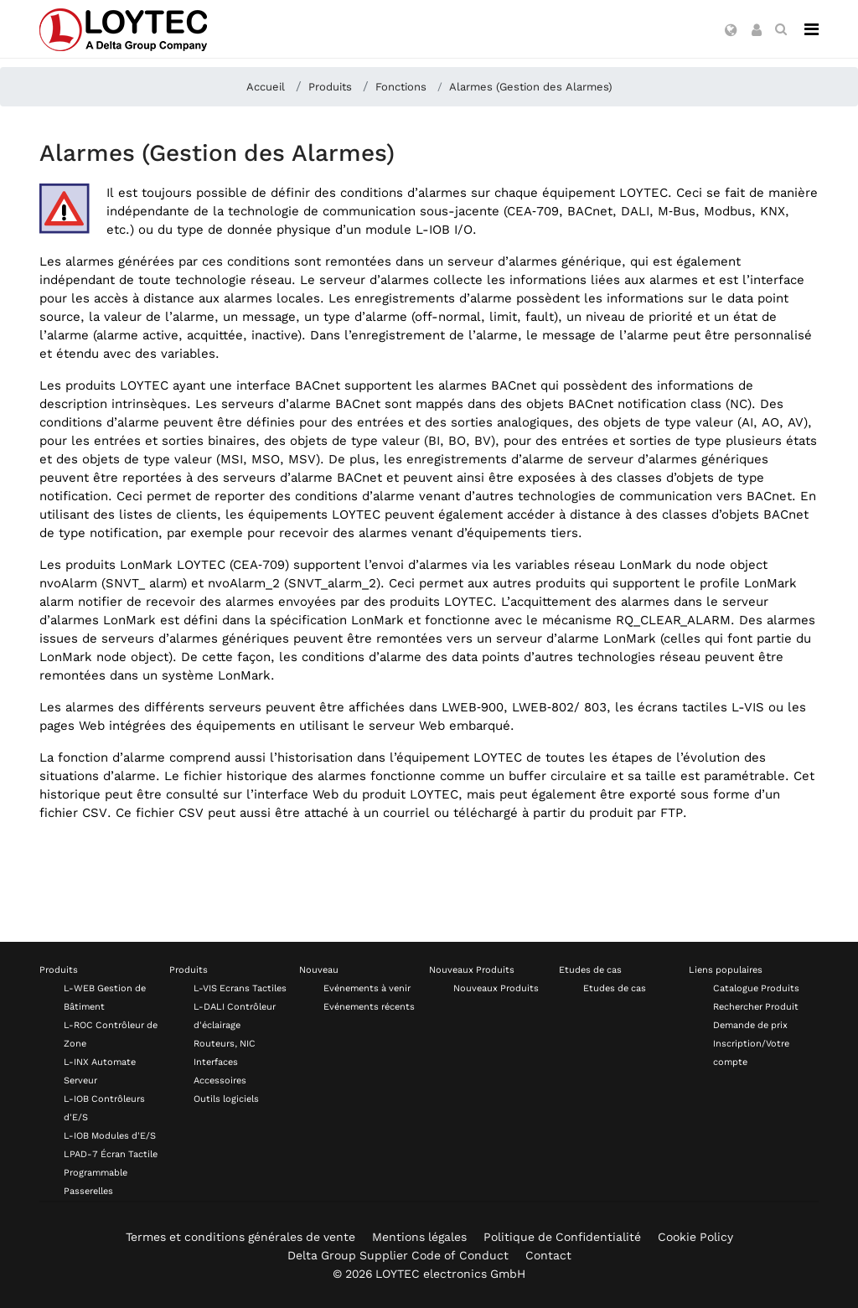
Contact (548, 1255)
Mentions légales (419, 1236)
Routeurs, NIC (225, 1043)
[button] (731, 31)
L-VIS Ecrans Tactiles (240, 988)
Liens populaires (725, 969)
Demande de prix (750, 1025)
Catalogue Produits (756, 988)
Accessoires (220, 1080)
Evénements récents (369, 1006)
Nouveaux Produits (471, 969)
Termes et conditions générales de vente (240, 1236)
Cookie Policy (695, 1236)
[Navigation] (811, 29)
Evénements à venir (367, 988)
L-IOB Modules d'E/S (110, 1135)
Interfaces (216, 1062)
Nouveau (319, 969)
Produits (58, 969)
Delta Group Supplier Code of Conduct (398, 1255)
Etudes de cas (590, 969)
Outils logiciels (226, 1098)
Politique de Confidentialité (562, 1236)
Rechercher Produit (756, 1006)
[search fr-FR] (781, 29)
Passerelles (88, 1191)
